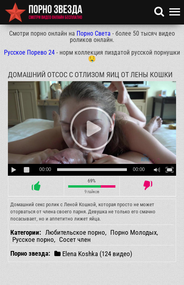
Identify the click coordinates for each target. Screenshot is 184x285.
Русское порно (33, 239)
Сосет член (75, 239)
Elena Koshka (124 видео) (93, 253)
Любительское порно (75, 232)
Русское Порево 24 (29, 52)
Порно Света (94, 33)
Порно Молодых (133, 232)
